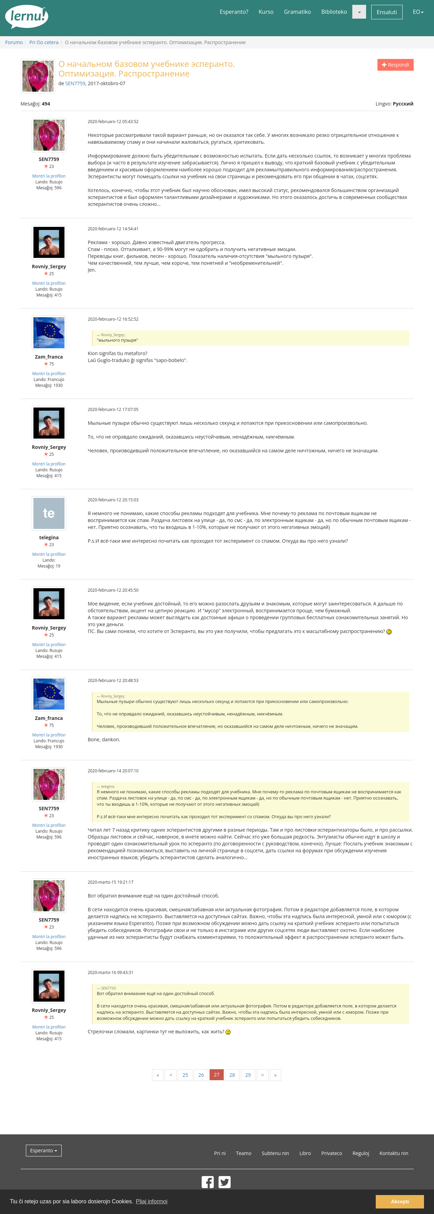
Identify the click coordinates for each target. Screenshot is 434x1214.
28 (232, 1075)
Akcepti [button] (400, 1201)
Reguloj (361, 1153)
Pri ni (219, 1153)
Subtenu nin (275, 1153)
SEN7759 (75, 83)
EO (418, 12)
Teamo (244, 1153)
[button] (359, 12)
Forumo (14, 42)
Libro (305, 1153)
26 (201, 1075)
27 (216, 1074)
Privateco (331, 1153)
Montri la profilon (49, 176)
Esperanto (43, 1150)
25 (185, 1075)
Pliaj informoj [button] (152, 1201)
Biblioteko (334, 12)
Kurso (266, 12)
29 (248, 1075)
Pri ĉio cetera (44, 42)
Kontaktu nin (394, 1153)
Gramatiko (297, 12)
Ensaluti (387, 12)
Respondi (395, 64)
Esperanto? (234, 12)
